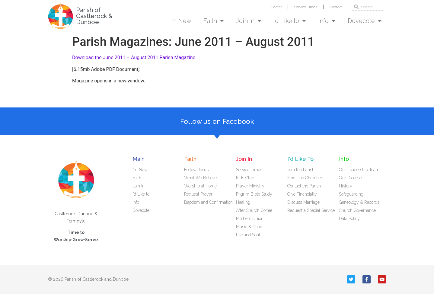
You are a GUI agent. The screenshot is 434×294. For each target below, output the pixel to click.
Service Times (305, 7)
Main (138, 159)
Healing (243, 202)
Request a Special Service (311, 210)
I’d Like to (289, 21)
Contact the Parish (304, 186)
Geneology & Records (359, 202)
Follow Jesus (196, 169)
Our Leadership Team (359, 169)
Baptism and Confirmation (208, 202)
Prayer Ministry (250, 186)
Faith (213, 21)
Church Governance (357, 210)
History (345, 186)
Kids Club (245, 177)
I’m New (180, 20)
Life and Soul (248, 234)
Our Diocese (350, 177)
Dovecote (365, 21)
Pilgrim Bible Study (254, 194)
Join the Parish (300, 169)
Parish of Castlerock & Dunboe (94, 16)
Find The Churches (305, 177)
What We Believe (200, 177)
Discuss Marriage (303, 202)
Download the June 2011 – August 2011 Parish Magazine (133, 57)
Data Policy (349, 218)
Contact (336, 7)
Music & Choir (249, 226)
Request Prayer (198, 194)
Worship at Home (200, 186)
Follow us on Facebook (217, 121)
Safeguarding (351, 194)
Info (327, 21)
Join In (248, 21)
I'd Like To (300, 159)
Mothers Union (249, 218)
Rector (276, 7)
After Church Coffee (254, 210)
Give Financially (302, 194)
